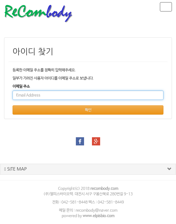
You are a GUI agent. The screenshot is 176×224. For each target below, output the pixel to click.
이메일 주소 (21, 86)
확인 (88, 110)
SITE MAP (15, 169)
